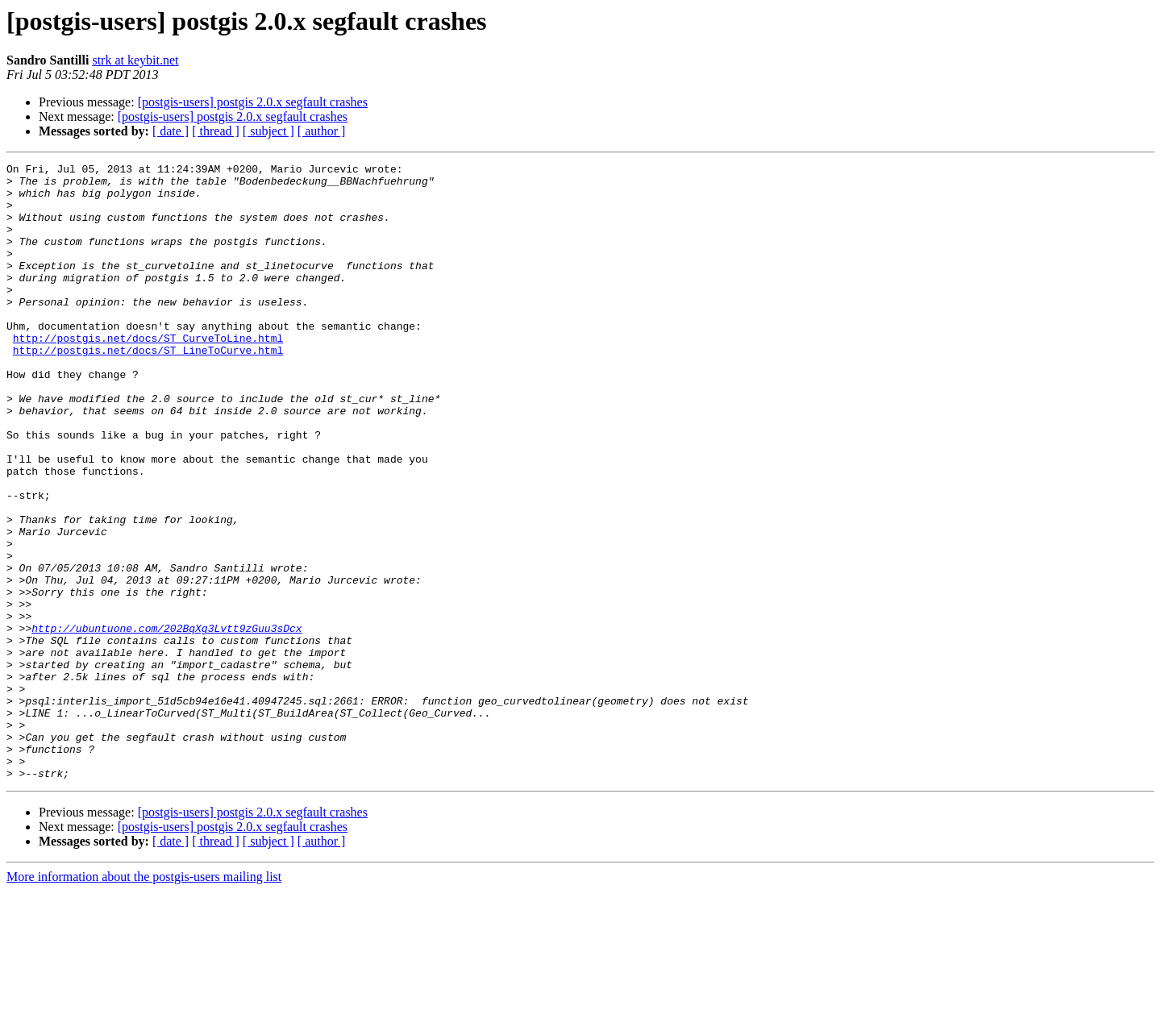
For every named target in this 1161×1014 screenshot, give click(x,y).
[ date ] (170, 131)
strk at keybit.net (135, 60)
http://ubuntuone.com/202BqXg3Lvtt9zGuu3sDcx (166, 722)
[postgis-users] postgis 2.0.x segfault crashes (253, 102)
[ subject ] (268, 131)
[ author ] (322, 131)
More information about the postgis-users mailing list (143, 1000)
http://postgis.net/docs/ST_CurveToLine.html (148, 374)
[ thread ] (215, 131)
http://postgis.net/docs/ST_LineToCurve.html (148, 388)
